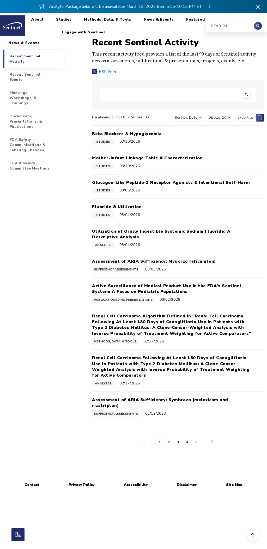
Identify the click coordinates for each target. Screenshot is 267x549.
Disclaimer (187, 484)
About (37, 19)
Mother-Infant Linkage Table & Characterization (147, 158)
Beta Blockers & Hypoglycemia (127, 134)
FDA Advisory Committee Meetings (30, 166)
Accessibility (136, 484)
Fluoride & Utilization (117, 207)
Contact (32, 484)
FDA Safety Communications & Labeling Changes (27, 145)
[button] (253, 535)
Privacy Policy (82, 484)
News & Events (159, 19)
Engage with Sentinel (83, 32)
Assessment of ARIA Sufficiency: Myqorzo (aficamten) (154, 261)
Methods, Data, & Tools (107, 19)
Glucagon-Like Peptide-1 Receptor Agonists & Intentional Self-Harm (171, 182)
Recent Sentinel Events (25, 77)
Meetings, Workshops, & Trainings (23, 98)
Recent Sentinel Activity (25, 59)
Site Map (234, 484)
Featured (195, 19)
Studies (64, 19)
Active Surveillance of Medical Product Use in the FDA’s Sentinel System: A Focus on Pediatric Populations (166, 288)
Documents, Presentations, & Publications (26, 121)
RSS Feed (108, 72)
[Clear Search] (246, 94)
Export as (251, 118)
